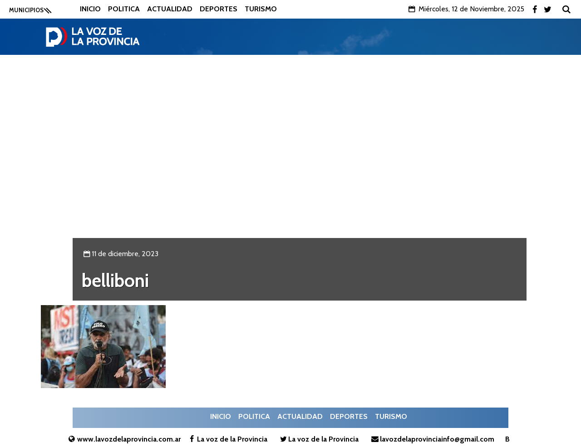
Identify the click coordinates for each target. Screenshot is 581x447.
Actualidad (169, 9)
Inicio (90, 9)
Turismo (261, 9)
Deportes (218, 9)
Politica (124, 9)
